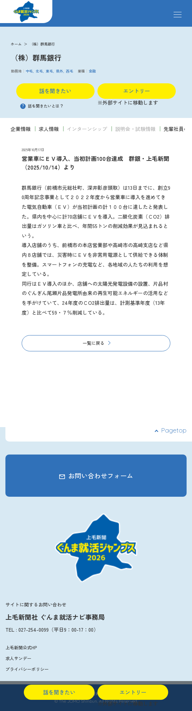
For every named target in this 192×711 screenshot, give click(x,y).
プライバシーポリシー (27, 669)
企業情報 (20, 128)
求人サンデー (18, 658)
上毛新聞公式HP (21, 647)
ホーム (16, 44)
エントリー (136, 91)
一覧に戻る (93, 343)
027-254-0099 (33, 629)
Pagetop (174, 430)
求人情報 (49, 128)
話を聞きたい (55, 91)
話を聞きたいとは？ (42, 106)
